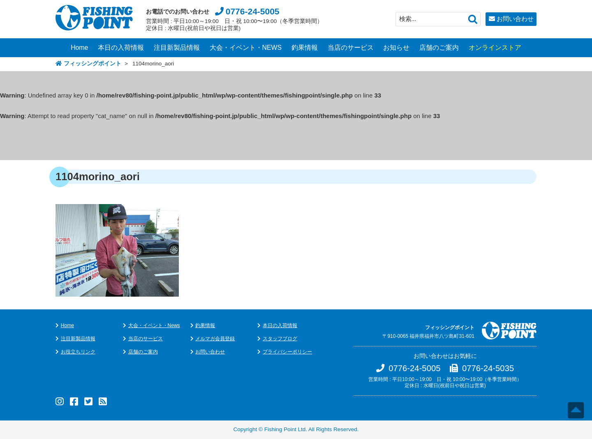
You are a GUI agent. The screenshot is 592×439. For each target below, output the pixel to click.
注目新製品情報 (177, 47)
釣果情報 (304, 47)
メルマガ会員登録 (215, 338)
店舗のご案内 (439, 47)
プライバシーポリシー (287, 352)
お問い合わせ (515, 18)
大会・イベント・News (154, 325)
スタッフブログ (280, 338)
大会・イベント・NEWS (246, 47)
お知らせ (396, 47)
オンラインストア (495, 47)
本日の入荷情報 (121, 47)
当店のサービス (351, 47)
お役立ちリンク (78, 352)
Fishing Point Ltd (285, 429)
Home (79, 47)
